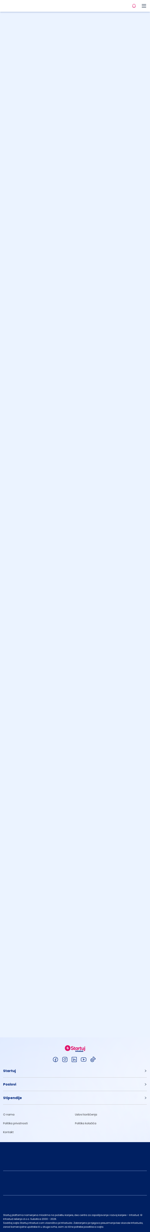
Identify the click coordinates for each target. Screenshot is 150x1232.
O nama (8, 1114)
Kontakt (8, 1132)
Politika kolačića (85, 1123)
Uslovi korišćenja (86, 1114)
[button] (75, 1071)
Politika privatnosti (15, 1123)
